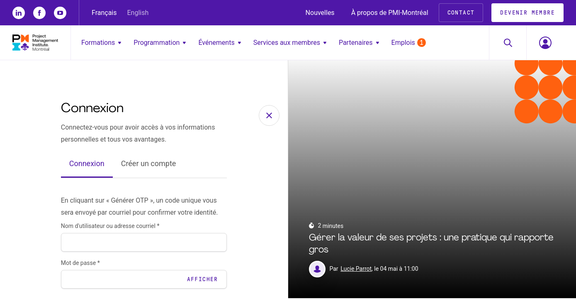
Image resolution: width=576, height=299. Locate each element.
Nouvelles (320, 13)
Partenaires (359, 43)
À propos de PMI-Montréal (389, 13)
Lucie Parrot (356, 270)
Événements (219, 43)
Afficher (202, 280)
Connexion (87, 164)
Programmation (160, 43)
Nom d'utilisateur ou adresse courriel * (110, 227)
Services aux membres (289, 43)
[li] (18, 13)
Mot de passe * (80, 264)
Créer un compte (148, 164)
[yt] (60, 13)
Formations (101, 43)
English (138, 13)
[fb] (39, 13)
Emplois (408, 42)
